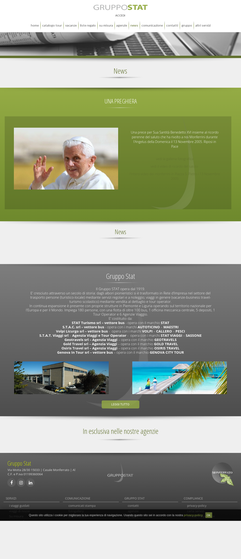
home (35, 22)
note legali (194, 526)
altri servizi (203, 22)
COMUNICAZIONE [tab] (78, 495)
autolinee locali (20, 531)
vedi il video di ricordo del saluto (174, 163)
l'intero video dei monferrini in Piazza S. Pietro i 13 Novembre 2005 (175, 173)
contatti (172, 22)
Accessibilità (195, 521)
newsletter (76, 542)
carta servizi (76, 521)
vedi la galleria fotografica (174, 155)
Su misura (16, 515)
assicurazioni (77, 515)
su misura (106, 22)
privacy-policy (196, 504)
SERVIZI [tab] (11, 495)
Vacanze (71, 22)
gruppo (186, 22)
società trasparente (201, 515)
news (134, 22)
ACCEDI (120, 12)
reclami (73, 531)
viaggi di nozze (19, 510)
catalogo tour (52, 22)
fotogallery (76, 510)
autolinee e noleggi (22, 537)
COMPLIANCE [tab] (193, 495)
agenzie (121, 22)
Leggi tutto (120, 401)
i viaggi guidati (19, 504)
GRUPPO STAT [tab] (135, 495)
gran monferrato (21, 521)
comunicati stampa (82, 504)
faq (70, 526)
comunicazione (152, 22)
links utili (74, 537)
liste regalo (88, 22)
